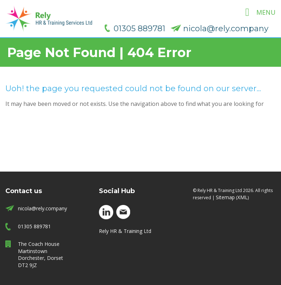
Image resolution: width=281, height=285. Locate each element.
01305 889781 (139, 28)
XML (242, 197)
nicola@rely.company (225, 28)
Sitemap (225, 197)
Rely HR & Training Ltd (125, 231)
